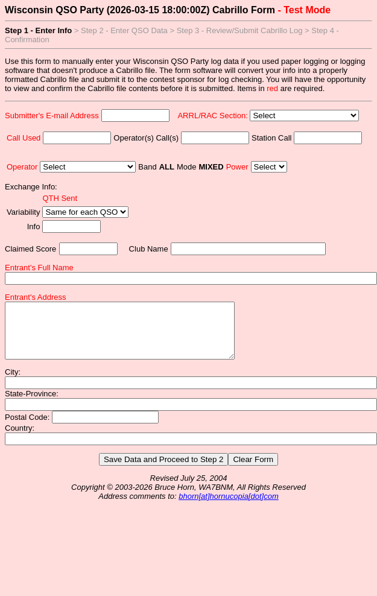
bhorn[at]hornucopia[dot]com (229, 507)
